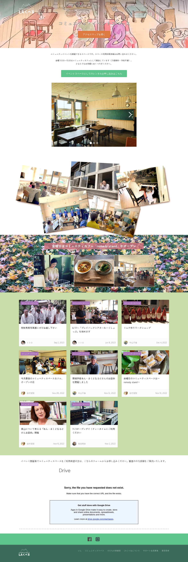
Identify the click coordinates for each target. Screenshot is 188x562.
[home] (27, 8)
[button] (57, 115)
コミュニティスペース (90, 6)
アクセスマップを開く (94, 34)
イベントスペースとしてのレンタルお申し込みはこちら (94, 73)
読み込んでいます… (94, 497)
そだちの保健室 (114, 6)
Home (60, 6)
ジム (71, 6)
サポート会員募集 (158, 6)
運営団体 (165, 551)
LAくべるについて (135, 6)
